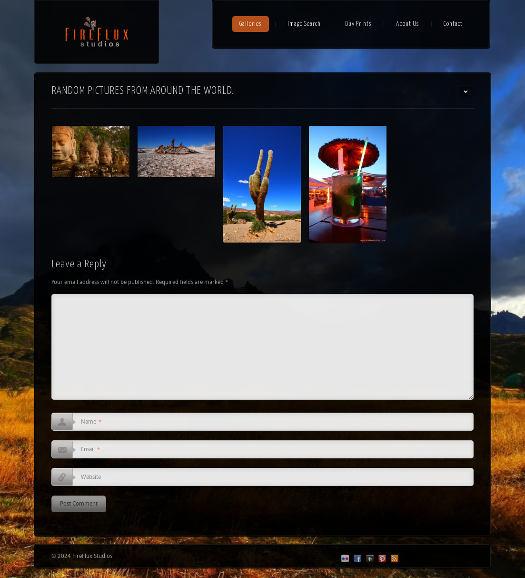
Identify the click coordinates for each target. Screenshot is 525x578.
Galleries (250, 24)
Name (91, 422)
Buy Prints (358, 24)
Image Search (304, 24)
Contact (453, 24)
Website (91, 477)
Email (90, 450)
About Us (407, 24)
